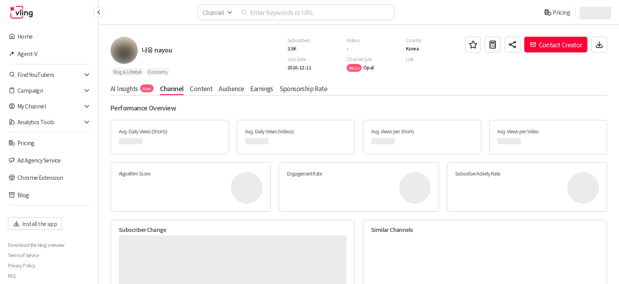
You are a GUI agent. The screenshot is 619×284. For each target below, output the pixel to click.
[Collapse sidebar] (98, 12)
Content (201, 88)
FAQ (11, 276)
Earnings (261, 88)
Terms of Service (23, 255)
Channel (172, 88)
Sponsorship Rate (303, 88)
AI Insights (132, 88)
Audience (231, 88)
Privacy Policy (21, 265)
